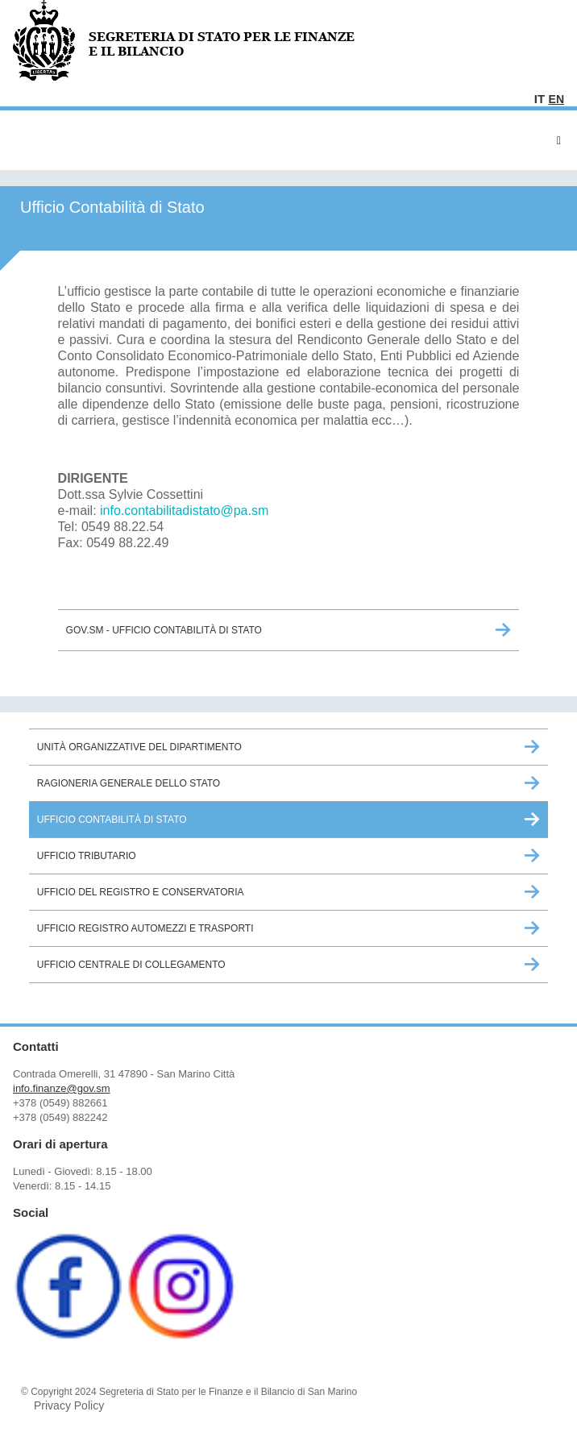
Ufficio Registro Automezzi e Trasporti (145, 928)
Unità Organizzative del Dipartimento (139, 747)
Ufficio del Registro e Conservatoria (140, 892)
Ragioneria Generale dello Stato (128, 783)
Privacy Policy (69, 1405)
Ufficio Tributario (86, 855)
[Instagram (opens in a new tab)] (182, 1336)
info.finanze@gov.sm (61, 1088)
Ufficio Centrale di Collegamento (131, 964)
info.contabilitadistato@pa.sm (184, 510)
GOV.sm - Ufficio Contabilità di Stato (164, 630)
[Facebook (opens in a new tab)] (68, 1336)
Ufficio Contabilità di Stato (112, 819)
